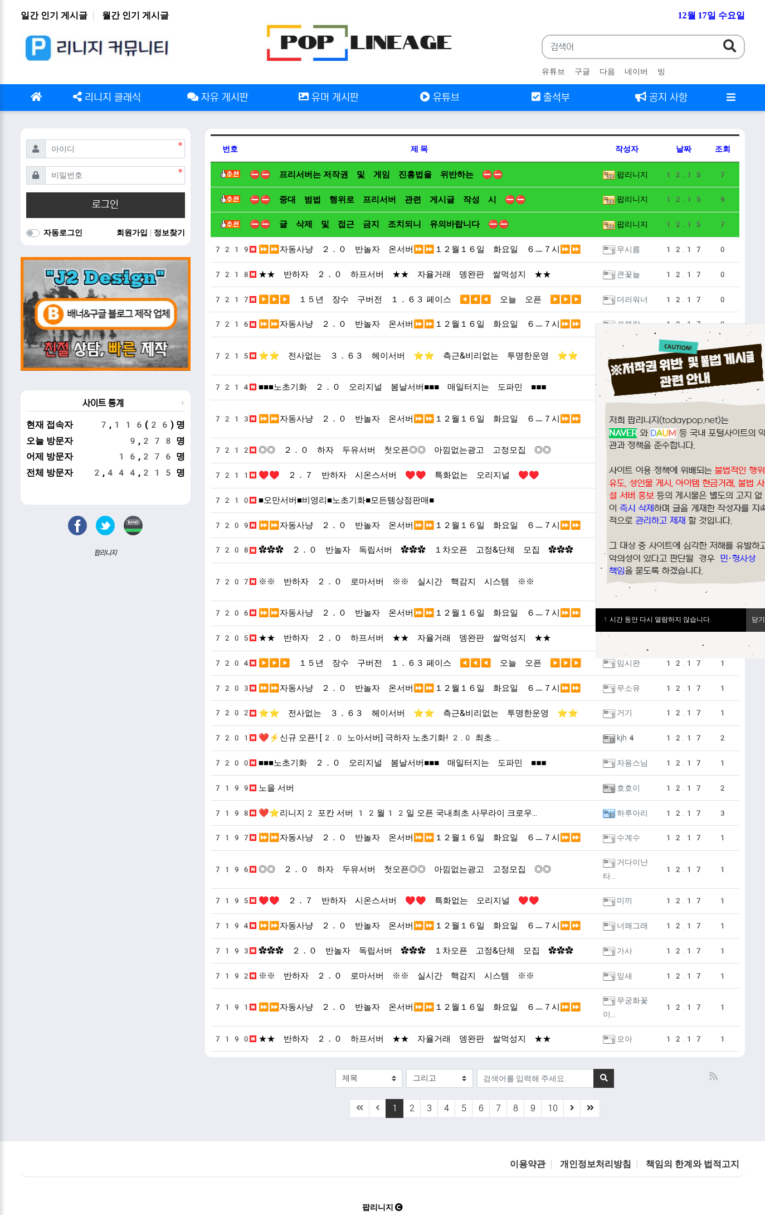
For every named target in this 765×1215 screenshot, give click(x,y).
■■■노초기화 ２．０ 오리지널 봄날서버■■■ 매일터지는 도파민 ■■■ (398, 387)
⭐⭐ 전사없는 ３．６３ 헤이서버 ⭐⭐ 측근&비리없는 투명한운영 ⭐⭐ (414, 356)
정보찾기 (169, 232)
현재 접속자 (49, 424)
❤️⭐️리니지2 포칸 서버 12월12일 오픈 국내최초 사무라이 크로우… (393, 813)
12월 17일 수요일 (711, 15)
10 (553, 1108)
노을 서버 (272, 788)
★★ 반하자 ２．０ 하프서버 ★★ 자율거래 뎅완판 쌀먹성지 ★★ (400, 274)
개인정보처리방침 (595, 1164)
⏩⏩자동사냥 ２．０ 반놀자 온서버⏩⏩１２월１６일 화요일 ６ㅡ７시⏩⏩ (415, 249)
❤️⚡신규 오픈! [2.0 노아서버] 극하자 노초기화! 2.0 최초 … (374, 738)
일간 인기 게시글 (54, 15)
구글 (582, 71)
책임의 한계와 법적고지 (692, 1164)
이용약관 (527, 1164)
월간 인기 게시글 (135, 15)
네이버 (636, 71)
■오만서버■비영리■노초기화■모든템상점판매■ (342, 500)
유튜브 (553, 71)
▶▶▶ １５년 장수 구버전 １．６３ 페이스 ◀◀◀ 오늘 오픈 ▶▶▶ (416, 299)
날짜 (683, 148)
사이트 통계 (103, 403)
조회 (722, 148)
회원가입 (132, 232)
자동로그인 (62, 232)
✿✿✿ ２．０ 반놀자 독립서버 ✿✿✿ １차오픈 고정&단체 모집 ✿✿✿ (411, 550)
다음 (607, 71)
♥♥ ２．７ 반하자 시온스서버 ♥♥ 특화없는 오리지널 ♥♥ (394, 475)
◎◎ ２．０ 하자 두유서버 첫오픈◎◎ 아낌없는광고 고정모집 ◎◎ (400, 450)
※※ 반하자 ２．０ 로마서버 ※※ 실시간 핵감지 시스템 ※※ (392, 582)
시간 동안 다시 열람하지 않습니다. (656, 619)
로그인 (105, 204)
